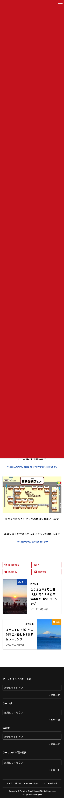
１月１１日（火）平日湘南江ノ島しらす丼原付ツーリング (19, 634)
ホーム (9, 783)
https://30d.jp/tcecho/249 (32, 541)
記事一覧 (55, 695)
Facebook (53, 783)
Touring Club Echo (28, 791)
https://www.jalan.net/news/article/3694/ (32, 466)
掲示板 (18, 783)
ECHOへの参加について (35, 783)
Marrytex (38, 794)
